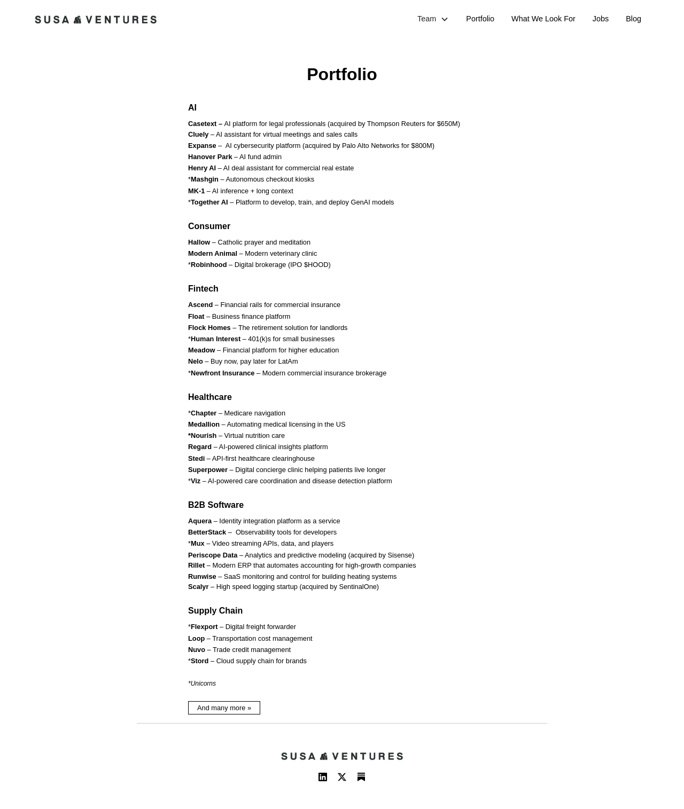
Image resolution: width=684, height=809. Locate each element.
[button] (433, 19)
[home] (95, 19)
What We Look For (543, 18)
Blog (633, 18)
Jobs (601, 18)
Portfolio (480, 18)
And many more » (224, 708)
